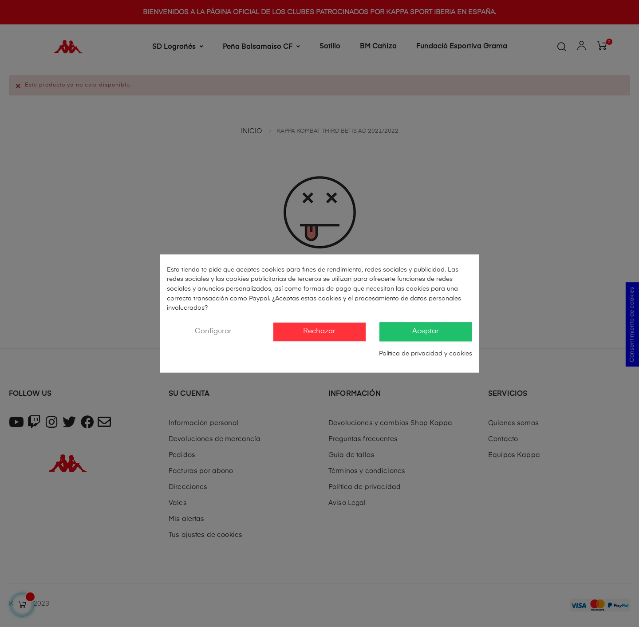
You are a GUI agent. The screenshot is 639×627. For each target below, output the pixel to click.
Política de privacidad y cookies (425, 354)
